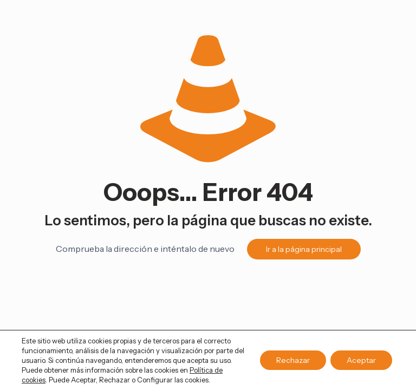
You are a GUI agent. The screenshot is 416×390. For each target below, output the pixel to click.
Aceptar (361, 360)
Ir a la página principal (304, 249)
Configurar (155, 379)
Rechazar (293, 360)
